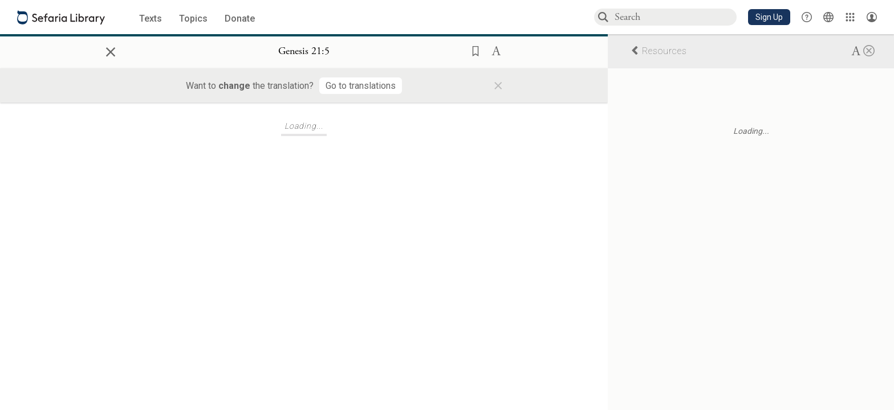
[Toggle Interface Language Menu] (828, 17)
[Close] (869, 50)
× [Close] (110, 50)
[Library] (850, 17)
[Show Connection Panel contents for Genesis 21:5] (304, 51)
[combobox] (675, 17)
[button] (769, 17)
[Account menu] (872, 17)
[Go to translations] (360, 85)
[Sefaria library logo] (61, 17)
